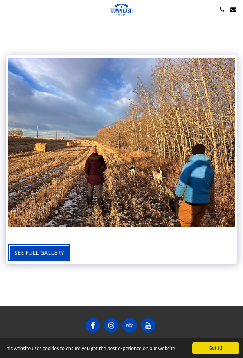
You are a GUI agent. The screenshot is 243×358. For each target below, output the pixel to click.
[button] (8, 9)
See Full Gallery (39, 252)
